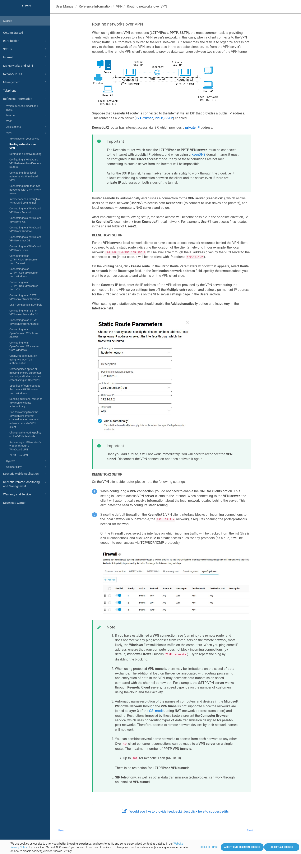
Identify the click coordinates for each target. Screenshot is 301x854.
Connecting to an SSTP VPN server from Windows (25, 297)
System (26, 461)
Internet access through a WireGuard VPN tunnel (24, 200)
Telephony (25, 90)
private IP (192, 128)
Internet (25, 57)
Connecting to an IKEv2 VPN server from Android (23, 321)
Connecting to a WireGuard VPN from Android (25, 210)
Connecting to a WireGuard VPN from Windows (25, 229)
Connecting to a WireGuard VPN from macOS (25, 238)
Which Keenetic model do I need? (22, 107)
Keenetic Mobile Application (25, 473)
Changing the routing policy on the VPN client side (25, 434)
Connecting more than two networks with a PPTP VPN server (25, 189)
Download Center (14, 502)
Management (25, 82)
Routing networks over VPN (22, 146)
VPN (26, 133)
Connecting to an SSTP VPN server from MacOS (23, 312)
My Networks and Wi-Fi (25, 65)
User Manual (65, 6)
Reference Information (25, 98)
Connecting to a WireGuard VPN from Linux (25, 248)
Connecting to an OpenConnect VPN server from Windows (24, 346)
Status (25, 49)
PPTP (159, 118)
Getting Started (13, 32)
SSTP (169, 118)
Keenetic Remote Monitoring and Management (25, 484)
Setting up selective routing (25, 153)
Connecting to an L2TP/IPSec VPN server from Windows (23, 272)
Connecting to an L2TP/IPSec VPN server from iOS (23, 286)
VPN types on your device (24, 138)
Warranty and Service (25, 494)
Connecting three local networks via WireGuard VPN (23, 176)
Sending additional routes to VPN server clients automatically (25, 402)
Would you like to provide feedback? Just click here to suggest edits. (176, 811)
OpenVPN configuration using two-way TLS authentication (23, 359)
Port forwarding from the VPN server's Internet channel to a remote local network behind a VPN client (24, 419)
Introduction (25, 40)
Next (250, 830)
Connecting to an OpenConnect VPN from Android (23, 333)
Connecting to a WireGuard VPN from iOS (25, 219)
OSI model (156, 711)
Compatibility (26, 467)
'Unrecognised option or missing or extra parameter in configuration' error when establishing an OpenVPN (25, 374)
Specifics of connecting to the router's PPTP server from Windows (24, 389)
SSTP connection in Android (25, 304)
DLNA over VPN (18, 455)
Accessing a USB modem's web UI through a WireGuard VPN (25, 446)
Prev (61, 830)
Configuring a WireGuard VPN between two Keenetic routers (25, 163)
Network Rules (25, 74)
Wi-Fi (26, 121)
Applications (26, 127)
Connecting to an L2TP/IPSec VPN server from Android (23, 259)
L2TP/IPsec (144, 118)
